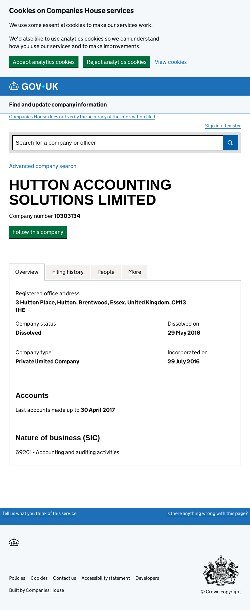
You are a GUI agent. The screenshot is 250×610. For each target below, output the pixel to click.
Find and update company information (58, 104)
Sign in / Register (223, 126)
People (106, 271)
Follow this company (37, 231)
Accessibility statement (106, 578)
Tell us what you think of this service (39, 513)
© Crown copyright (221, 592)
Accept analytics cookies (44, 61)
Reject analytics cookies (117, 61)
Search (230, 142)
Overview (26, 271)
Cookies (39, 578)
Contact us (64, 578)
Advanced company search (42, 165)
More (134, 271)
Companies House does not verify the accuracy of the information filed (82, 117)
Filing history (68, 271)
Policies (17, 578)
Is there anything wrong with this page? (207, 513)
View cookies (171, 62)
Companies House (45, 590)
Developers (147, 578)
